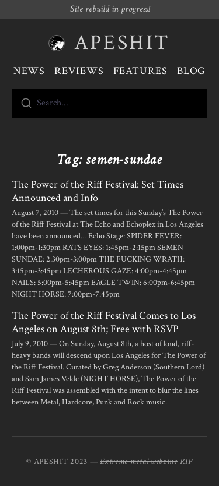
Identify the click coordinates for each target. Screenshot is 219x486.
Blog (191, 71)
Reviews (78, 71)
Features (140, 71)
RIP (186, 461)
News (29, 71)
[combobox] (109, 103)
